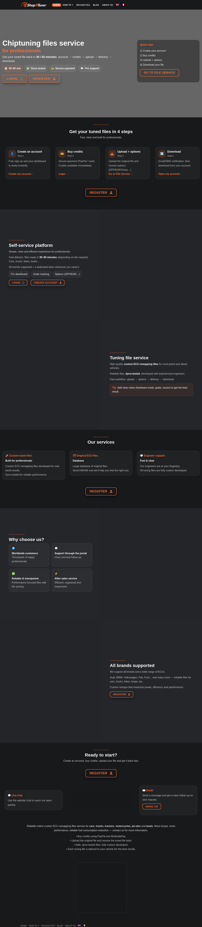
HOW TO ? (68, 5)
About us (107, 5)
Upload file (83, 5)
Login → (64, 174)
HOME (56, 5)
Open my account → (170, 174)
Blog (96, 5)
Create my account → (22, 174)
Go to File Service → (121, 174)
